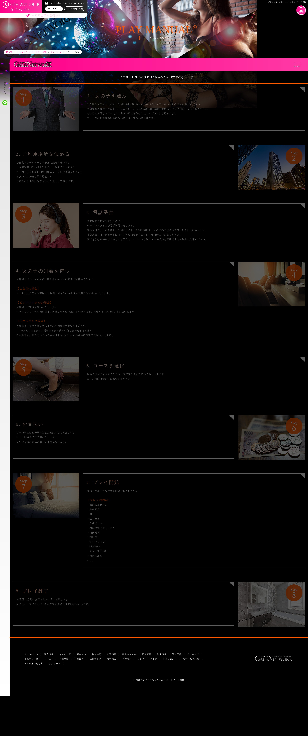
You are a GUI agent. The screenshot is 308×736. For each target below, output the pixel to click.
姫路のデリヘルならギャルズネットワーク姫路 (160, 680)
